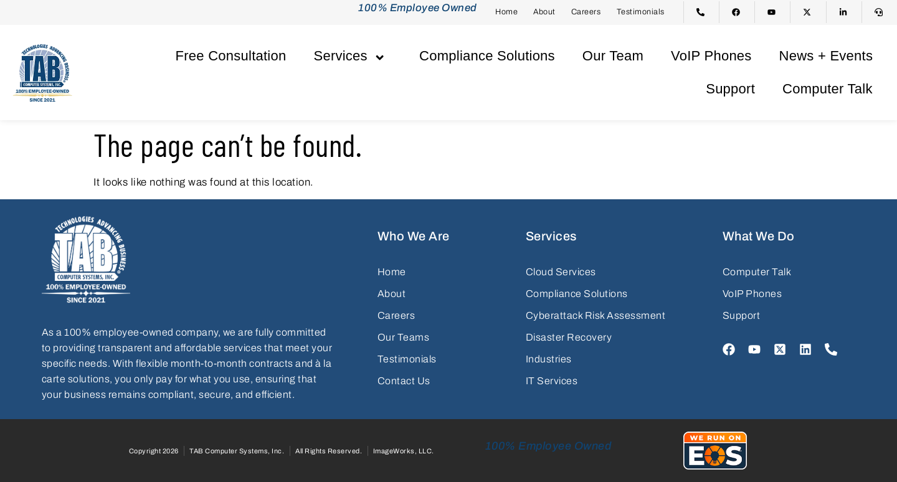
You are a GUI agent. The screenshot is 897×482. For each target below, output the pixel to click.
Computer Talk (827, 89)
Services (352, 56)
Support (730, 89)
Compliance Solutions (487, 56)
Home (506, 11)
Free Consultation (231, 56)
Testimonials (641, 11)
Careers (586, 11)
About (544, 11)
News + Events (826, 56)
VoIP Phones (711, 56)
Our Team (612, 56)
